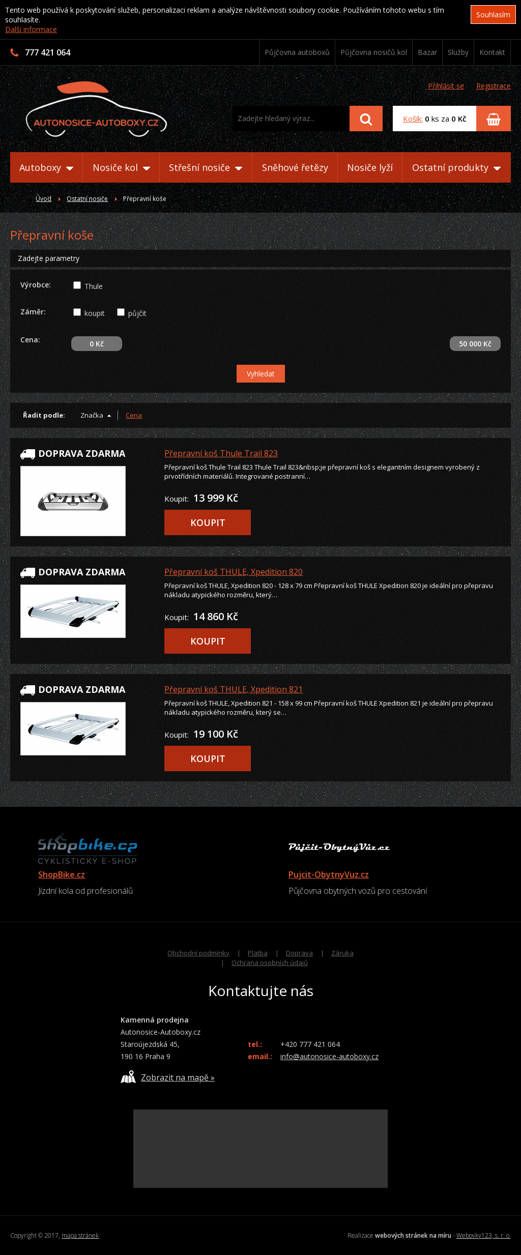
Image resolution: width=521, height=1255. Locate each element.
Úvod (43, 198)
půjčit (137, 313)
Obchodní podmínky (198, 952)
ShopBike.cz (61, 874)
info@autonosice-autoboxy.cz (329, 1056)
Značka (91, 415)
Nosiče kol (121, 167)
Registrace (493, 86)
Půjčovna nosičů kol (373, 52)
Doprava (299, 952)
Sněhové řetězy (295, 167)
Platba (258, 952)
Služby (458, 52)
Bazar (427, 52)
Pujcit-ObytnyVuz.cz (328, 874)
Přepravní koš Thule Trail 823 (221, 453)
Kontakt (492, 52)
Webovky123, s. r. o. (483, 1235)
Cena (134, 415)
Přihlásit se (446, 86)
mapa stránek (80, 1235)
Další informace (31, 29)
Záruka (342, 952)
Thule (93, 286)
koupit (94, 313)
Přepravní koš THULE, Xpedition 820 (233, 572)
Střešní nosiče (205, 167)
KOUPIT (207, 522)
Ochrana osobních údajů (269, 962)
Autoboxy (46, 167)
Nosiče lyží (370, 167)
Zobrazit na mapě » (168, 1076)
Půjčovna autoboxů (297, 52)
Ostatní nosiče (87, 198)
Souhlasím (493, 14)
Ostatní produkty (456, 167)
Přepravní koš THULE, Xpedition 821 (233, 689)
